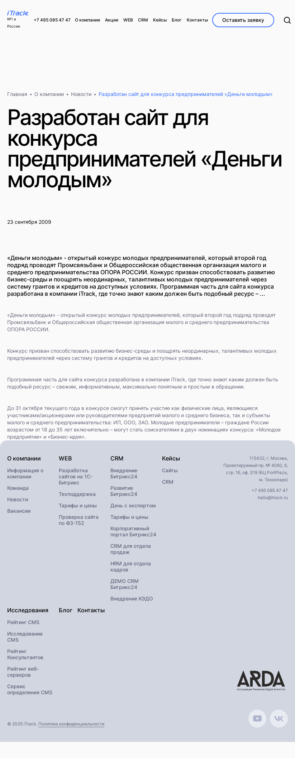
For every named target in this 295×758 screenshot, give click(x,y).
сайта (75, 379)
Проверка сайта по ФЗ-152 (79, 520)
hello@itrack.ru (273, 497)
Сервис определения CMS (29, 689)
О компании (49, 94)
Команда (18, 488)
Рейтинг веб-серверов (23, 672)
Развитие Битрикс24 (123, 491)
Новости (81, 94)
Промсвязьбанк (26, 322)
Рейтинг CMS (23, 622)
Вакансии (18, 511)
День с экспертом (133, 505)
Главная (17, 94)
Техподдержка (77, 494)
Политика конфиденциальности (71, 723)
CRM (167, 482)
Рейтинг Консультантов (25, 654)
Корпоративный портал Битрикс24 (133, 531)
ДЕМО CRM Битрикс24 (124, 584)
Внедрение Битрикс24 (123, 473)
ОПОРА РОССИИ (27, 329)
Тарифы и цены (78, 505)
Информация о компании (25, 473)
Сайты (170, 470)
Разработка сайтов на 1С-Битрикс (75, 476)
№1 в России (13, 22)
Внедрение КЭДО (131, 598)
